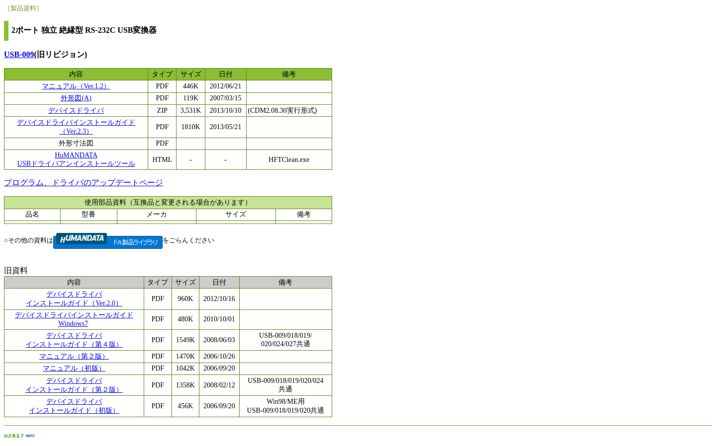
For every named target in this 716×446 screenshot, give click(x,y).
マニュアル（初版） (74, 368)
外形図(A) (76, 98)
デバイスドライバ (76, 110)
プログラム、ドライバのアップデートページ (83, 182)
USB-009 (19, 54)
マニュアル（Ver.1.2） (76, 86)
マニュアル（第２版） (74, 356)
